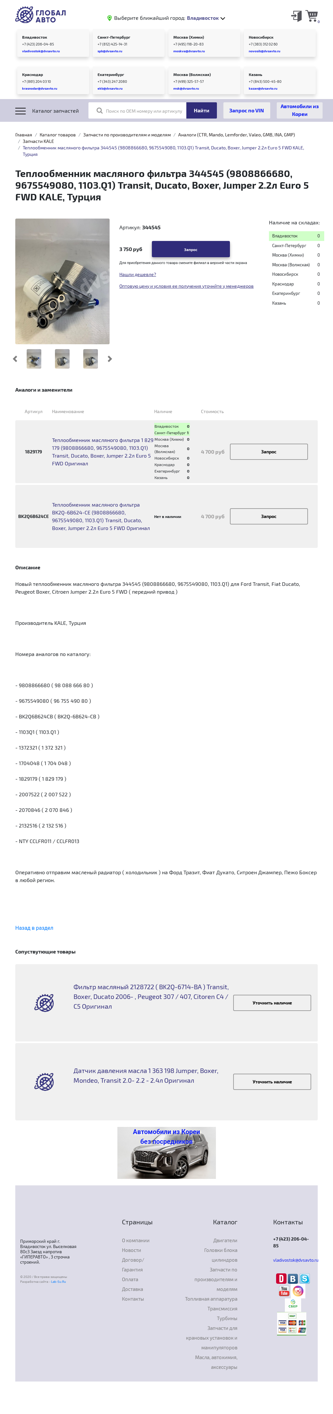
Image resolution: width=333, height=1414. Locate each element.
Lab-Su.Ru (58, 1281)
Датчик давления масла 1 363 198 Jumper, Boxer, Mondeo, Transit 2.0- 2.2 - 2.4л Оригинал (146, 1075)
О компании (136, 1240)
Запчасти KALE (38, 141)
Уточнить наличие (272, 1002)
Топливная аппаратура (211, 1299)
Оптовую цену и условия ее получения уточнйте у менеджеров (186, 286)
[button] (15, 358)
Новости (131, 1250)
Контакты (133, 1299)
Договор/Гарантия (133, 1264)
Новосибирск (261, 37)
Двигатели (225, 1240)
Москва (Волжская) (192, 74)
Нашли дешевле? (137, 274)
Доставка (132, 1289)
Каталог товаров (58, 134)
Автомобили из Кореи (300, 110)
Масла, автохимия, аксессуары (216, 1362)
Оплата (130, 1279)
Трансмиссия (222, 1308)
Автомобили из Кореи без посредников (166, 1136)
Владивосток (34, 37)
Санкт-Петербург (114, 37)
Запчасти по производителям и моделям (127, 134)
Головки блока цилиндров (220, 1255)
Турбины (227, 1318)
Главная (23, 134)
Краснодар (32, 74)
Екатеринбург (111, 74)
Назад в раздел (34, 928)
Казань (255, 74)
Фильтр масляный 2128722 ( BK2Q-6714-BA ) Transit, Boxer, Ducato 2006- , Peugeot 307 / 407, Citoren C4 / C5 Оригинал (151, 996)
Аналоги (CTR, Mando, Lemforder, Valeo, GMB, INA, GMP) (236, 134)
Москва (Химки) (188, 37)
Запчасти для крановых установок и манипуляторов (211, 1337)
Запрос (190, 249)
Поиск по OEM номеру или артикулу (139, 110)
